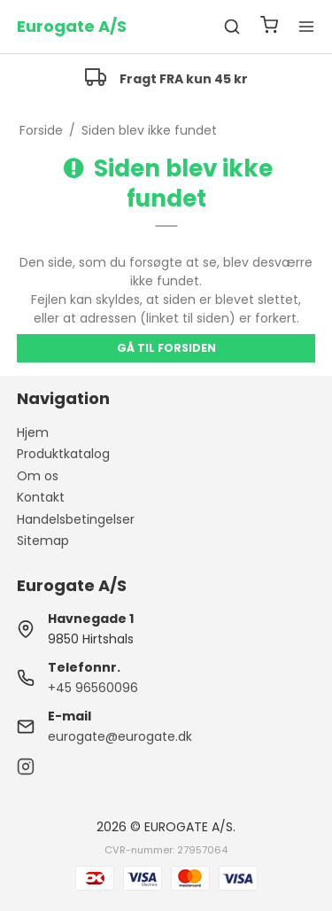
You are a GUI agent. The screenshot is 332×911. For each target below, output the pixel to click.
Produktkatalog (63, 454)
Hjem (33, 432)
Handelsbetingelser (76, 519)
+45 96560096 (93, 688)
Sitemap (43, 540)
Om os (37, 476)
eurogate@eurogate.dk (120, 736)
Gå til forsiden (166, 347)
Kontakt (41, 497)
